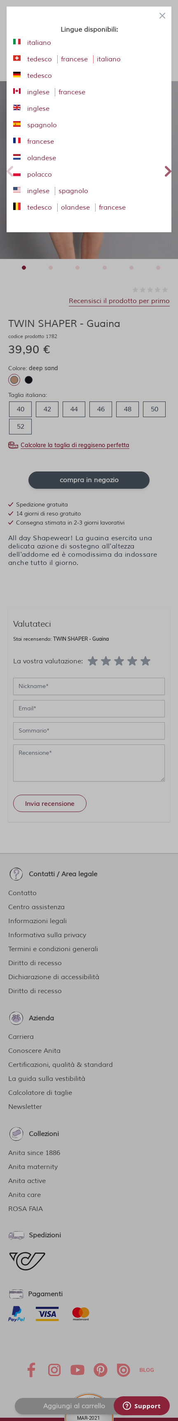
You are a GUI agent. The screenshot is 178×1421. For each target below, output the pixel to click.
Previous (10, 170)
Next (168, 170)
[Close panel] (162, 15)
